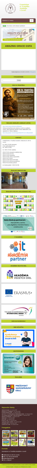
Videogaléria (33, 72)
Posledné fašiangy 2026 (11, 412)
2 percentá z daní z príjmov (11, 421)
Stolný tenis (8, 417)
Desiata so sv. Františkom (11, 411)
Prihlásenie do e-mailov (26, 466)
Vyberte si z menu (18, 20)
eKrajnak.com (17, 466)
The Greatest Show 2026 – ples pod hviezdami (16, 415)
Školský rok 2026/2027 (10, 416)
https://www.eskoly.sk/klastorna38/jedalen (12, 126)
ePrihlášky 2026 (9, 423)
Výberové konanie (9, 410)
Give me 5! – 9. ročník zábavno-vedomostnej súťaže (17, 413)
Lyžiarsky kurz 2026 (10, 424)
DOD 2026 (8, 419)
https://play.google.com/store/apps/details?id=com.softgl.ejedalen (18, 132)
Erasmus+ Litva (9, 420)
